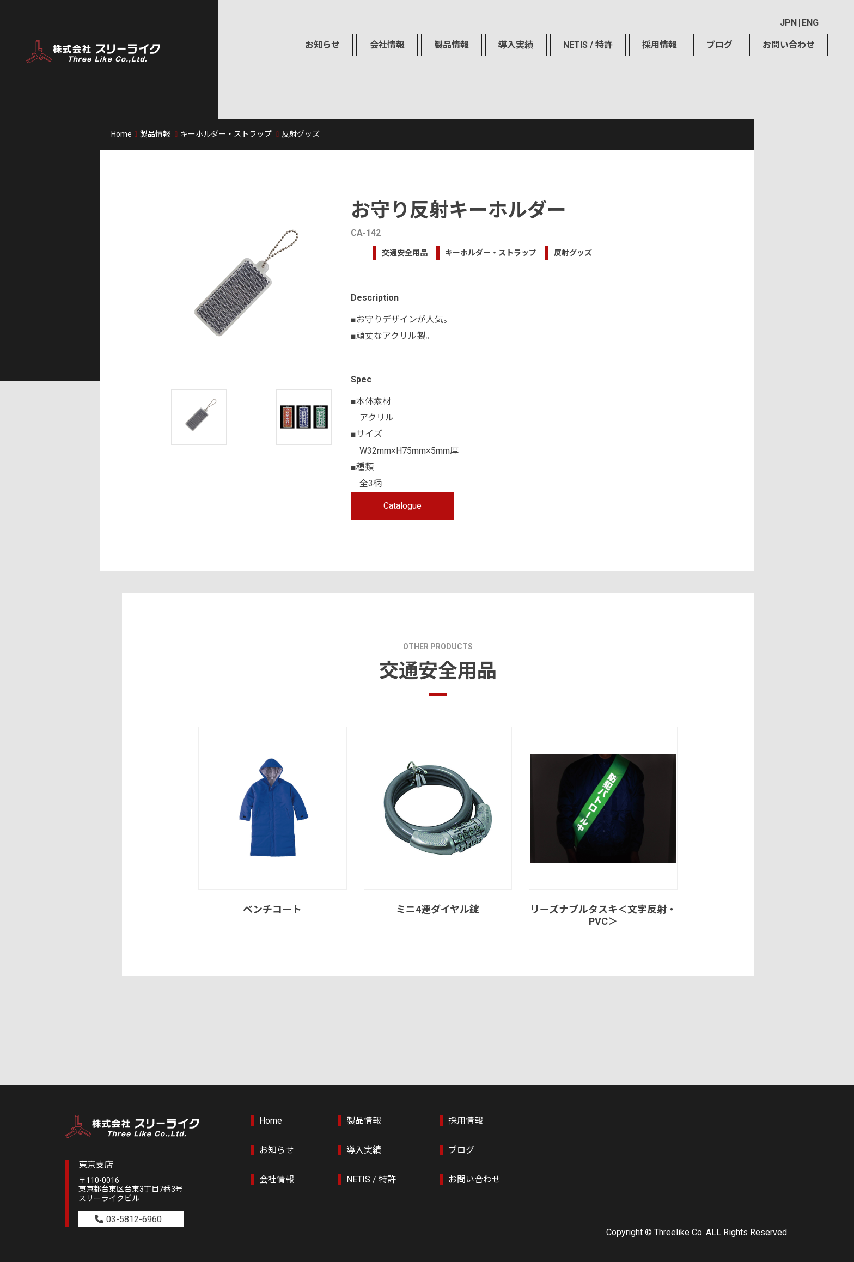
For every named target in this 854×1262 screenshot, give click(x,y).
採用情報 (659, 45)
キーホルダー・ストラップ (226, 134)
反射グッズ (301, 134)
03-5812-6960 (134, 1219)
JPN (788, 22)
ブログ (719, 45)
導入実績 (515, 45)
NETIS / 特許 (588, 45)
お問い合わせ (788, 45)
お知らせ (322, 45)
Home (121, 134)
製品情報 (451, 45)
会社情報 (387, 45)
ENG (810, 22)
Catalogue (402, 506)
